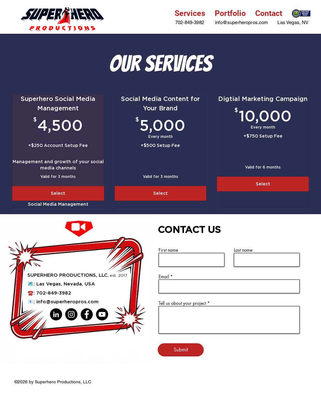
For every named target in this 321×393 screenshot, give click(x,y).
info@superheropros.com (67, 302)
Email (164, 277)
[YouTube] (102, 314)
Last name (243, 250)
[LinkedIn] (56, 314)
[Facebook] (87, 314)
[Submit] (181, 349)
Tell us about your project (183, 303)
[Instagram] (71, 314)
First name (168, 250)
